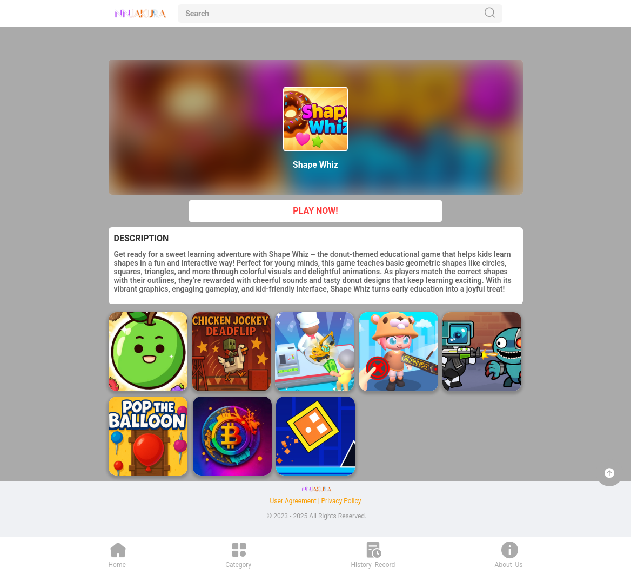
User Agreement (293, 501)
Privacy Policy (341, 501)
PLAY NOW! (315, 211)
